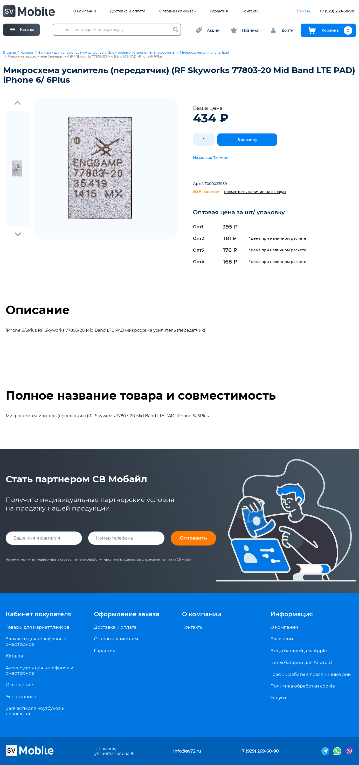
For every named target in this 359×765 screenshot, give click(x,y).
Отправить (193, 538)
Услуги (278, 697)
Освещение (19, 684)
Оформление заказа (127, 614)
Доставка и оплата (127, 11)
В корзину (247, 139)
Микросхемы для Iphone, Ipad (204, 52)
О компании (84, 11)
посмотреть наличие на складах (255, 191)
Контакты (250, 11)
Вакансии (281, 638)
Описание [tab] (38, 310)
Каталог (27, 52)
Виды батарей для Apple (298, 650)
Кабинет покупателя (39, 614)
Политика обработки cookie (302, 686)
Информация (291, 614)
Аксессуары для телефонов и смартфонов (39, 670)
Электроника (21, 696)
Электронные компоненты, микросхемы (141, 52)
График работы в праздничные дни (310, 674)
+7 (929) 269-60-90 (337, 11)
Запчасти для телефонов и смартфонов (70, 52)
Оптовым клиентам (177, 11)
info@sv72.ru (187, 751)
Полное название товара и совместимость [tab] (141, 395)
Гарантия (219, 11)
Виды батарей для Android (301, 662)
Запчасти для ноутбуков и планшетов (35, 711)
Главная (9, 52)
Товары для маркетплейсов (37, 627)
